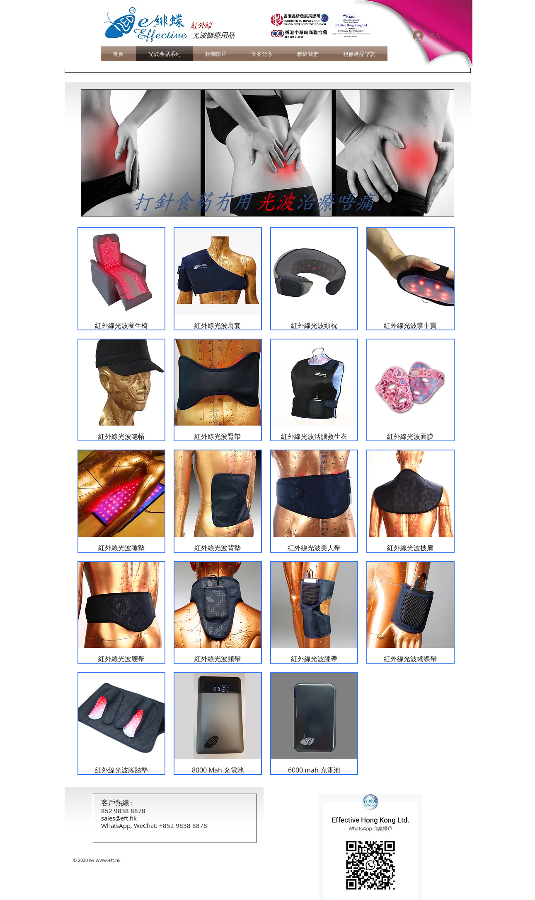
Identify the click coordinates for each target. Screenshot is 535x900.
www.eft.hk (108, 860)
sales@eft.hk (119, 818)
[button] (267, 153)
